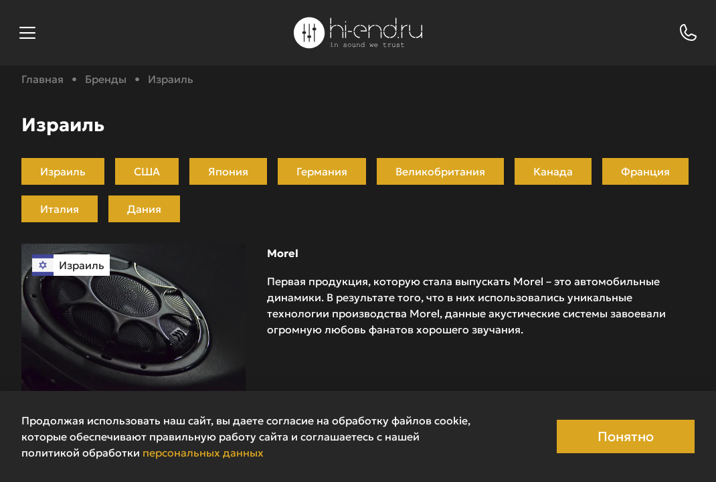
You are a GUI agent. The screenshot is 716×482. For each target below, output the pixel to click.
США (147, 171)
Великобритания (440, 171)
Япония (228, 171)
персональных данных (203, 452)
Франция (645, 171)
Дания (144, 209)
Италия (59, 209)
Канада (553, 171)
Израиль (63, 171)
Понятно (626, 436)
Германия (321, 171)
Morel (282, 253)
